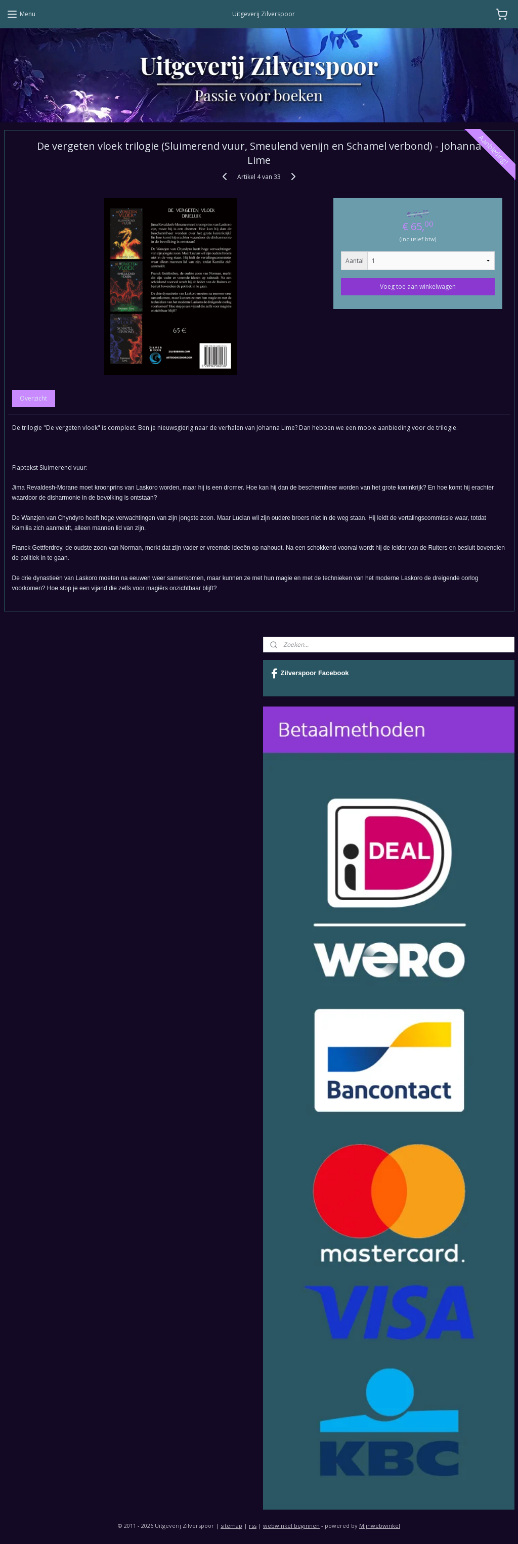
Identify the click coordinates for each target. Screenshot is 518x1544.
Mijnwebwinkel (379, 1525)
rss (252, 1525)
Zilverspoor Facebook (310, 674)
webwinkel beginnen (291, 1525)
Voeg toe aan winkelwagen (418, 286)
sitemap (231, 1525)
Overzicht (33, 398)
